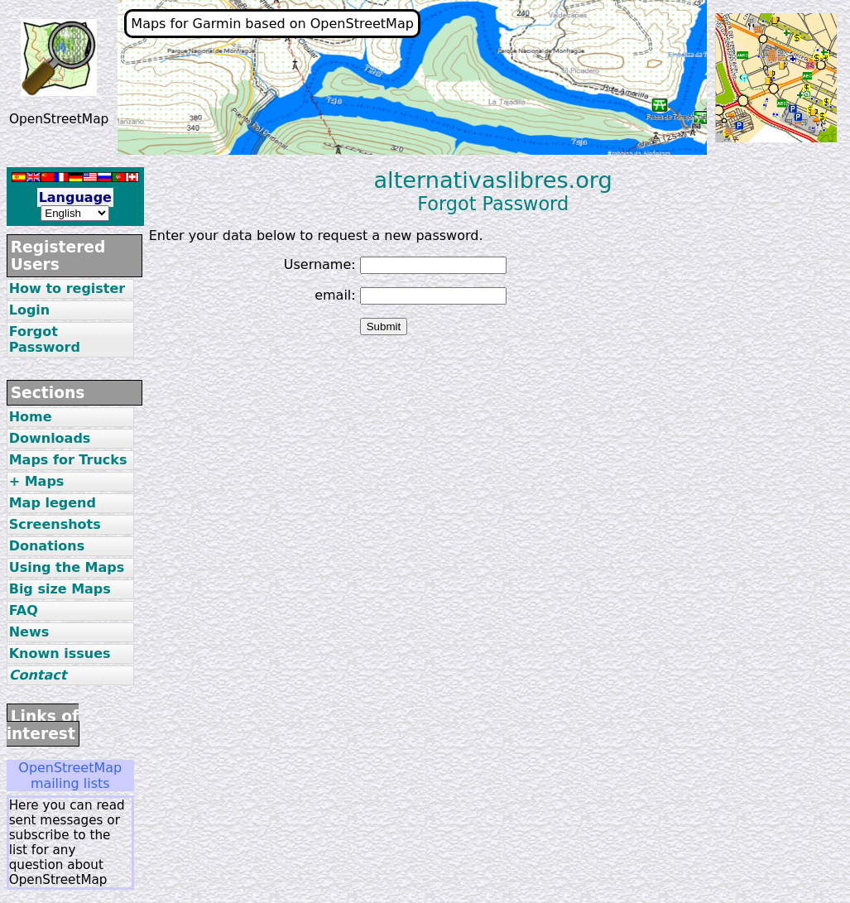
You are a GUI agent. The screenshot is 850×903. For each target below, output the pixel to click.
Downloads (50, 438)
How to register (67, 288)
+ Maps (37, 481)
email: (335, 295)
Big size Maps (60, 589)
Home (30, 417)
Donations (47, 546)
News (29, 632)
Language (75, 197)
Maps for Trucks (68, 460)
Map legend (52, 503)
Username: (320, 264)
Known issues (60, 653)
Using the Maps (67, 567)
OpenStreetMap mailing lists (70, 775)
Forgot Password (44, 339)
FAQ (23, 610)
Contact (38, 675)
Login (29, 310)
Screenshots (55, 524)
